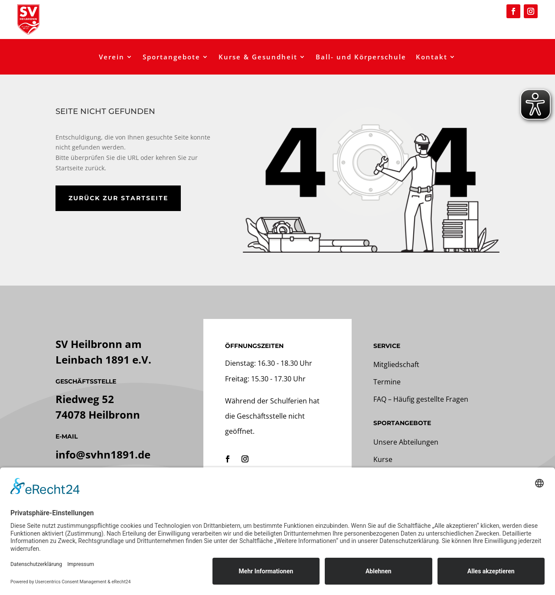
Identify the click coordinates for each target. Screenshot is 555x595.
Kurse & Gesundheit (258, 57)
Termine (387, 382)
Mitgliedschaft (396, 364)
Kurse (382, 459)
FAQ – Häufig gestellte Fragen (420, 399)
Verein (111, 57)
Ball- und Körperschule (361, 57)
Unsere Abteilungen (405, 442)
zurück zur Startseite (118, 198)
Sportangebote (171, 57)
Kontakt (431, 57)
